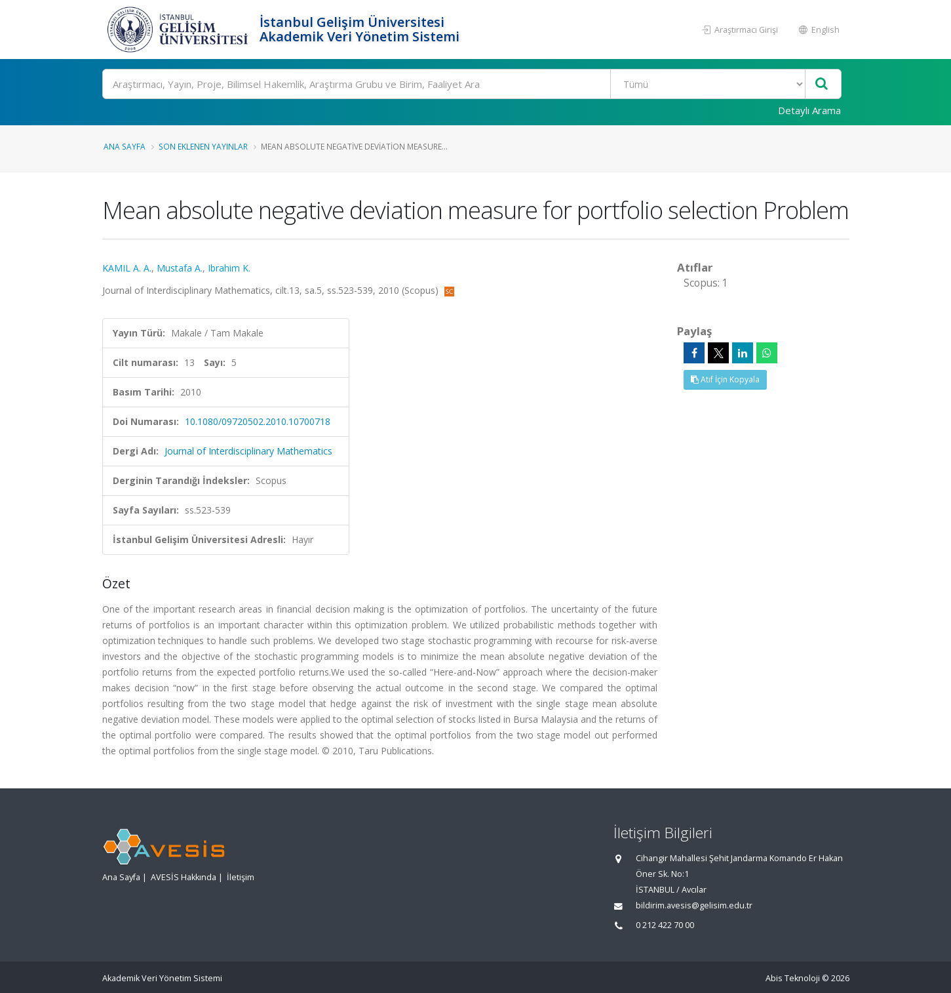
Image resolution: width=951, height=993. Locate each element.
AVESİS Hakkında (183, 877)
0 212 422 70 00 (665, 925)
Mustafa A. (180, 268)
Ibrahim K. (229, 268)
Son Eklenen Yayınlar (203, 146)
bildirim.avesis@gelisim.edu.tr (694, 905)
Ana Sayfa (125, 146)
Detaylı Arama (809, 110)
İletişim (240, 877)
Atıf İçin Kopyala (725, 379)
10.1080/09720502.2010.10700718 (257, 421)
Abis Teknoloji (793, 978)
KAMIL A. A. (126, 268)
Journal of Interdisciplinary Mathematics (248, 451)
